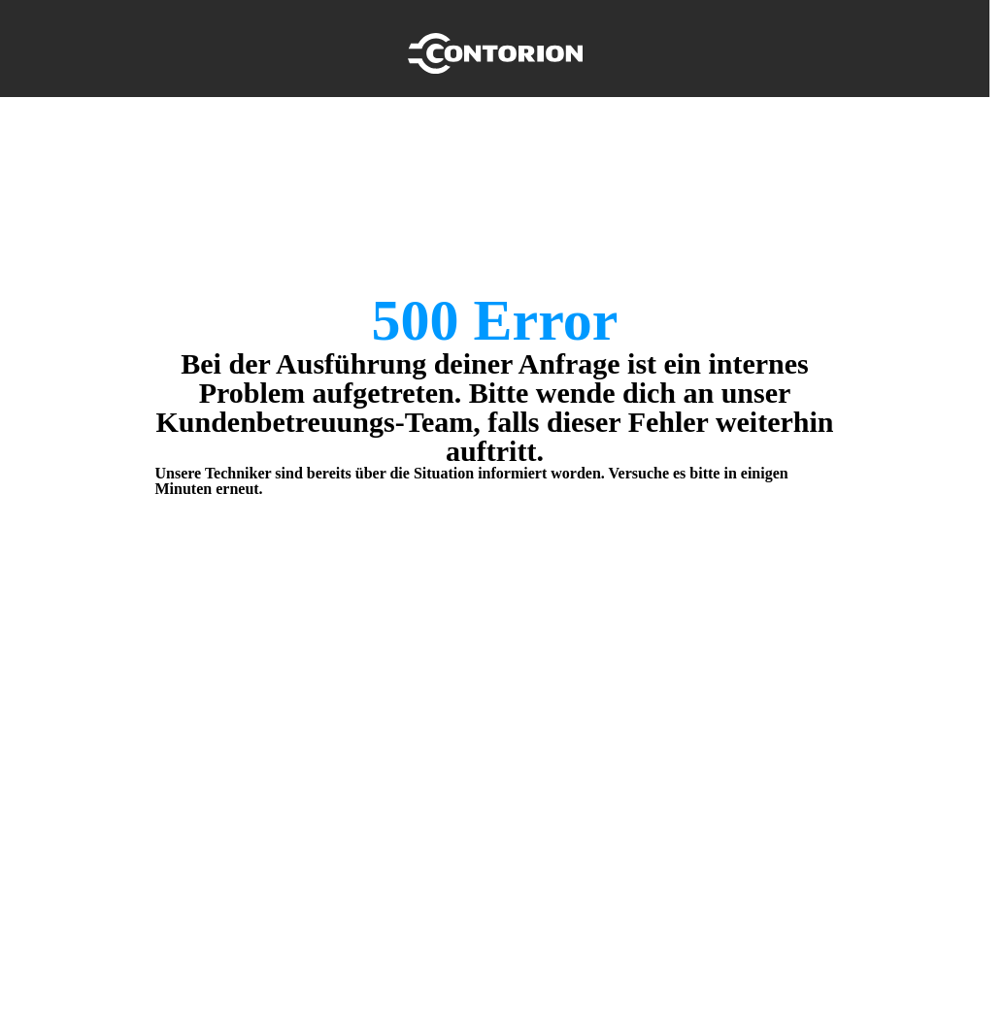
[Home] (495, 48)
